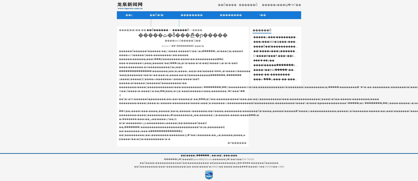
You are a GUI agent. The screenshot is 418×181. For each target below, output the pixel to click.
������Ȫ (180, 30)
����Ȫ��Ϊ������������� (278, 46)
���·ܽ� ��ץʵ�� (263, 60)
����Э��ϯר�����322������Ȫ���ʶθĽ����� (290, 70)
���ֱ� (165, 22)
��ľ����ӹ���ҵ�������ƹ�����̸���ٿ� (288, 51)
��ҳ (129, 15)
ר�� (262, 15)
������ (202, 155)
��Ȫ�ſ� (157, 15)
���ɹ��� (230, 155)
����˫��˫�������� (271, 74)
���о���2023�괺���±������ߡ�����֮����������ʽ (295, 41)
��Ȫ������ (157, 30)
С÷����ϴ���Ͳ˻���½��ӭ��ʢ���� (281, 56)
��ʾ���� (134, 22)
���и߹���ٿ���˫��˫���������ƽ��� (285, 79)
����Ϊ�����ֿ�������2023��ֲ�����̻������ (292, 65)
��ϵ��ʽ (217, 155)
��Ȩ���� (188, 155)
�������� (231, 15)
